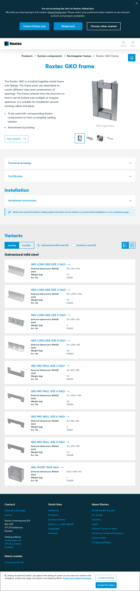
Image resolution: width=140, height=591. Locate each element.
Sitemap (53, 534)
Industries (53, 511)
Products (27, 56)
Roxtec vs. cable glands (61, 524)
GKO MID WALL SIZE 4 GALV (50, 392)
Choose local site (14, 563)
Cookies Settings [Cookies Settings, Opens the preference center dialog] (106, 578)
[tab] (70, 163)
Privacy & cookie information (107, 534)
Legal (95, 524)
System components (49, 56)
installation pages (122, 212)
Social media (99, 538)
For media (97, 515)
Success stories (56, 520)
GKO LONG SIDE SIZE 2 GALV (50, 265)
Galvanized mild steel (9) (54, 245)
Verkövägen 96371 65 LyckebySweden (13, 544)
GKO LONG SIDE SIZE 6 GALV (50, 316)
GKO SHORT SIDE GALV (47, 468)
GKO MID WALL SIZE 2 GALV (50, 366)
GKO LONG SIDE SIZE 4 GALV (50, 290)
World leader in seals (103, 511)
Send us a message (15, 511)
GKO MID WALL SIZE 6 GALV (50, 417)
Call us (8, 515)
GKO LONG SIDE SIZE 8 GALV (50, 341)
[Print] (131, 57)
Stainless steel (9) (86, 245)
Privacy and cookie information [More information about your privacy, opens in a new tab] (77, 578)
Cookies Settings (101, 543)
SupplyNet (54, 529)
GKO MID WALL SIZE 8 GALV (50, 442)
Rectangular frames (79, 56)
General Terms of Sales (104, 529)
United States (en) (57, 12)
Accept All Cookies (106, 585)
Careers (96, 520)
